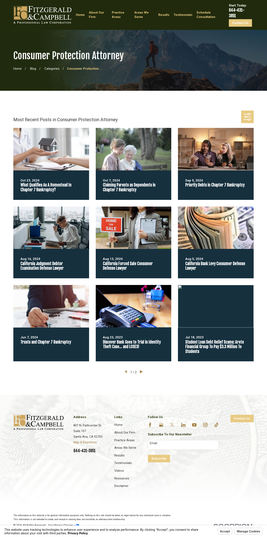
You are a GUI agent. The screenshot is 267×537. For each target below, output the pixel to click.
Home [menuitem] (80, 15)
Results (119, 455)
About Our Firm (124, 432)
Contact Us (240, 23)
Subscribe (159, 458)
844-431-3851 (84, 451)
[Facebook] (150, 425)
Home (118, 425)
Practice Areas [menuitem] (118, 15)
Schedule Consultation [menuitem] (205, 15)
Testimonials (123, 463)
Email (153, 443)
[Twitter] (172, 425)
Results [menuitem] (163, 15)
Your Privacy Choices (63, 525)
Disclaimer (121, 486)
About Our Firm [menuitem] (96, 15)
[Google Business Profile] (161, 425)
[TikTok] (216, 425)
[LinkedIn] (183, 425)
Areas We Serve (125, 448)
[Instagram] (205, 425)
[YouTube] (194, 425)
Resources (121, 478)
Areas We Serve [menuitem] (141, 15)
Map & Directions (85, 442)
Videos (119, 471)
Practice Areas (124, 440)
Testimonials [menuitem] (183, 15)
